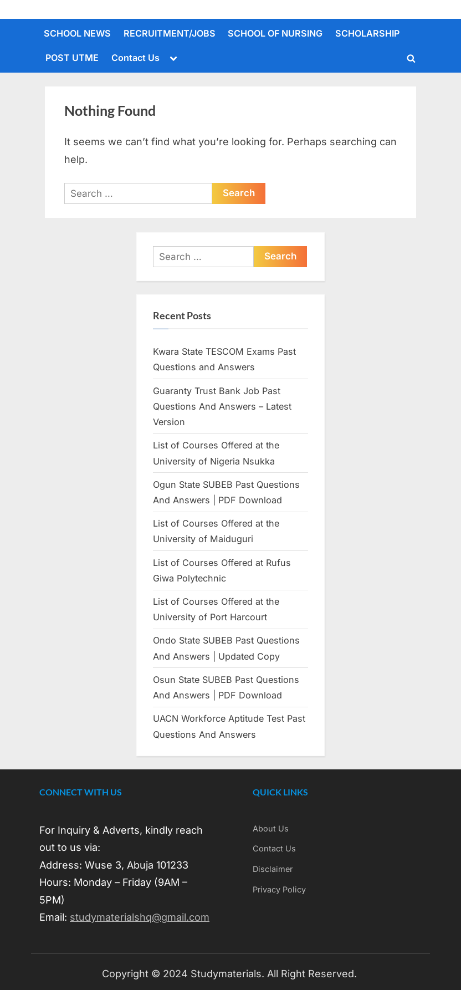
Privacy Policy (279, 889)
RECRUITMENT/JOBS (170, 33)
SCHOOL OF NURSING (275, 33)
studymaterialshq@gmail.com (139, 917)
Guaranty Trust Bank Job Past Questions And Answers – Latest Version (222, 406)
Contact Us (135, 57)
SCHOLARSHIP (367, 33)
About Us (271, 828)
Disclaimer (273, 869)
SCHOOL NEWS (77, 33)
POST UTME (72, 57)
